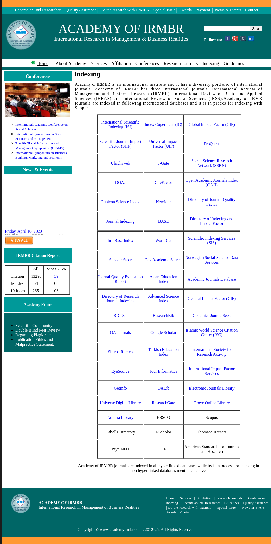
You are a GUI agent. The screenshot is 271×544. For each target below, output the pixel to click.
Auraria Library (120, 417)
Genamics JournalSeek (212, 315)
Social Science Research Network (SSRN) (211, 163)
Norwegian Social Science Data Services (211, 259)
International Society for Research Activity (211, 351)
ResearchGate (163, 403)
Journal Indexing (120, 221)
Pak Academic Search (163, 260)
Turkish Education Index (163, 351)
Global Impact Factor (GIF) (212, 124)
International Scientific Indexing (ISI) (120, 124)
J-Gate (163, 163)
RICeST (120, 315)
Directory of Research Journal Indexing (120, 298)
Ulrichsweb (120, 163)
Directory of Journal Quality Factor (211, 201)
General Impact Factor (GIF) (212, 298)
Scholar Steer (120, 260)
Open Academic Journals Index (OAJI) (212, 182)
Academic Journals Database (212, 279)
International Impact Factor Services (212, 371)
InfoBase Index (120, 240)
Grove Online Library (212, 403)
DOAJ (120, 182)
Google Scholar (163, 332)
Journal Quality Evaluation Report (120, 279)
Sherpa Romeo (120, 352)
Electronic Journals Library (212, 388)
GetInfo (120, 388)
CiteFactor (163, 182)
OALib (163, 388)
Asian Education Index (163, 279)
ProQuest (211, 144)
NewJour (163, 202)
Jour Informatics (163, 371)
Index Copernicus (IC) (163, 124)
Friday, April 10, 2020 (23, 232)
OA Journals (120, 332)
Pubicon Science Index (120, 202)
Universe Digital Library (120, 403)
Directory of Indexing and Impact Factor (211, 221)
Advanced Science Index (163, 298)
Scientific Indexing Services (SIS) (211, 240)
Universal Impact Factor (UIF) (163, 143)
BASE (163, 221)
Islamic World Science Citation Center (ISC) (212, 332)
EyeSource (120, 371)
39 (56, 276)
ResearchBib (163, 315)
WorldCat (163, 240)
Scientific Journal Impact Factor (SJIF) (120, 143)
